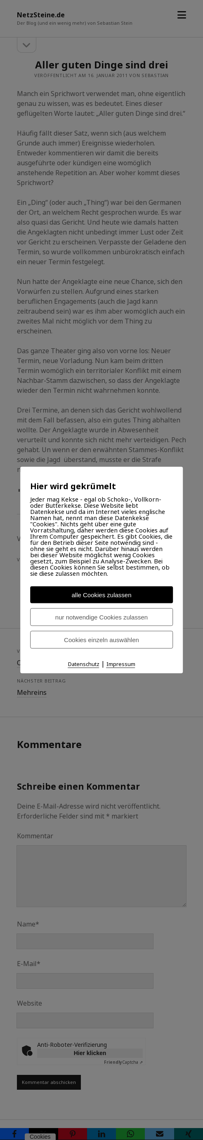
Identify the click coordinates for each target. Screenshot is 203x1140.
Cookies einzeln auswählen (101, 639)
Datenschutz (83, 663)
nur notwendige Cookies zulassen (101, 616)
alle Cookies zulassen (101, 594)
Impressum (120, 663)
